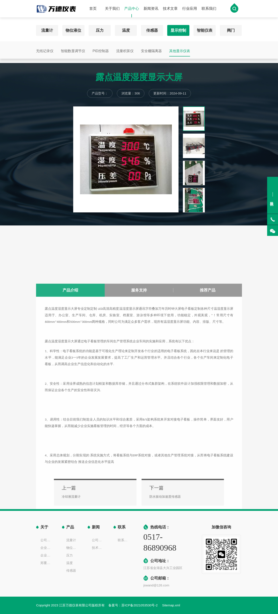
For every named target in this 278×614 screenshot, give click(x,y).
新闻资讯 (151, 9)
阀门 (231, 28)
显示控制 (178, 28)
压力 (100, 28)
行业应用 (189, 9)
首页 (93, 9)
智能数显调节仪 (73, 49)
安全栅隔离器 (151, 49)
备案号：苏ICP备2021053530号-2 (133, 605)
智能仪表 (204, 28)
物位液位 (73, 28)
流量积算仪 (125, 49)
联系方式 (124, 540)
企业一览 (46, 555)
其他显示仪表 (179, 49)
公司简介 (46, 540)
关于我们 (112, 9)
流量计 (47, 28)
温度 (126, 28)
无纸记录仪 (44, 49)
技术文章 (170, 9)
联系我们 (209, 9)
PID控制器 (101, 49)
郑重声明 (46, 563)
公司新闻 (98, 540)
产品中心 (131, 12)
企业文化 (46, 547)
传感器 (152, 28)
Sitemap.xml (171, 605)
